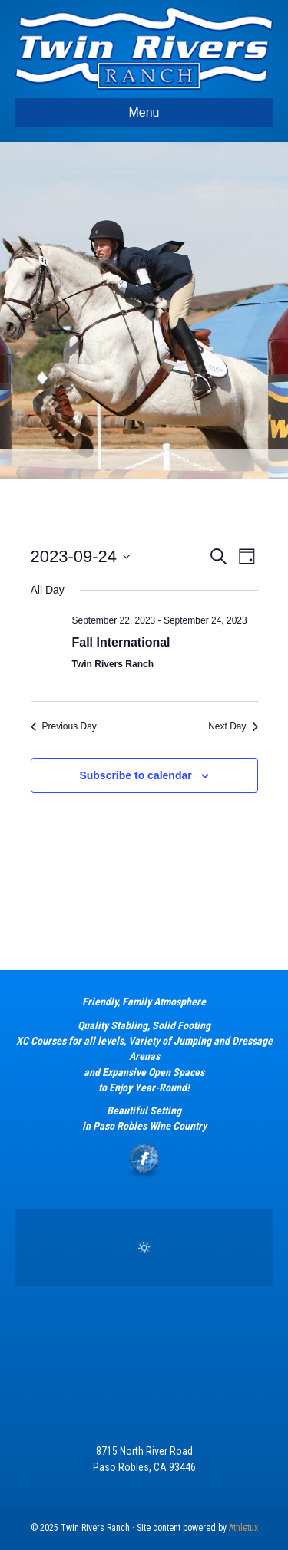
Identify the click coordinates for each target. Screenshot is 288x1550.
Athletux (243, 1527)
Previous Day (64, 726)
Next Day (232, 726)
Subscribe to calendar (135, 775)
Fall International (121, 642)
